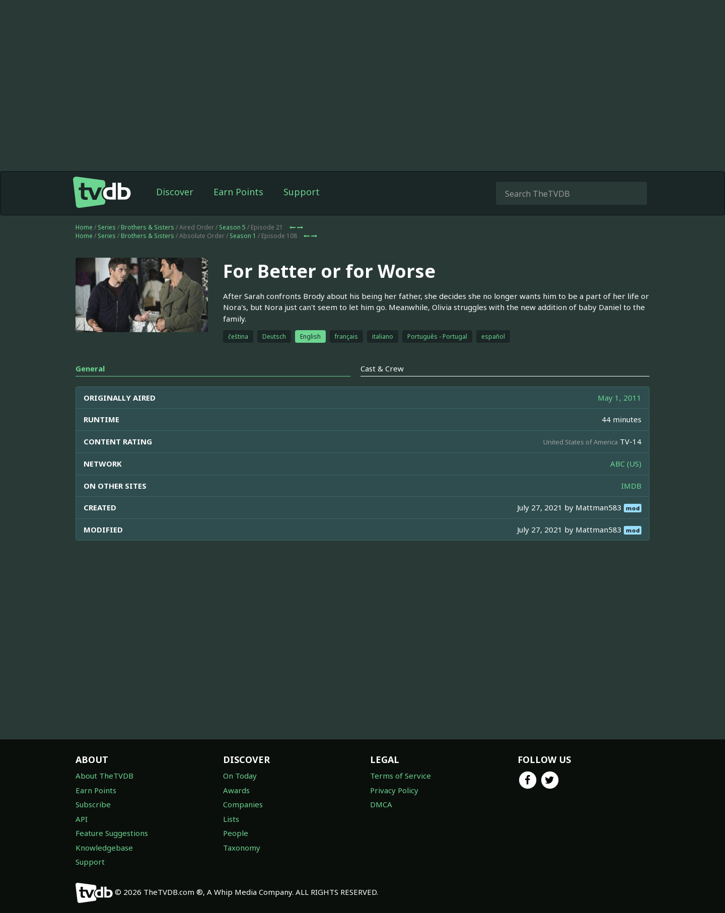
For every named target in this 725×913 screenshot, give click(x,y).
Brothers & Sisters (147, 227)
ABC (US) (625, 464)
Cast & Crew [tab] (382, 368)
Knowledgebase (104, 848)
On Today (240, 776)
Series (107, 227)
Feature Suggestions (112, 833)
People (235, 833)
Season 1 (243, 236)
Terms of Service (400, 776)
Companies (243, 804)
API (82, 819)
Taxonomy (241, 848)
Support (301, 192)
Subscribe (93, 804)
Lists (231, 819)
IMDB (631, 486)
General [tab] (90, 368)
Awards (236, 790)
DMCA (381, 804)
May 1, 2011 (619, 398)
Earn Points (238, 192)
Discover (174, 192)
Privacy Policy (394, 790)
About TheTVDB (104, 776)
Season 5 (232, 227)
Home (84, 227)
